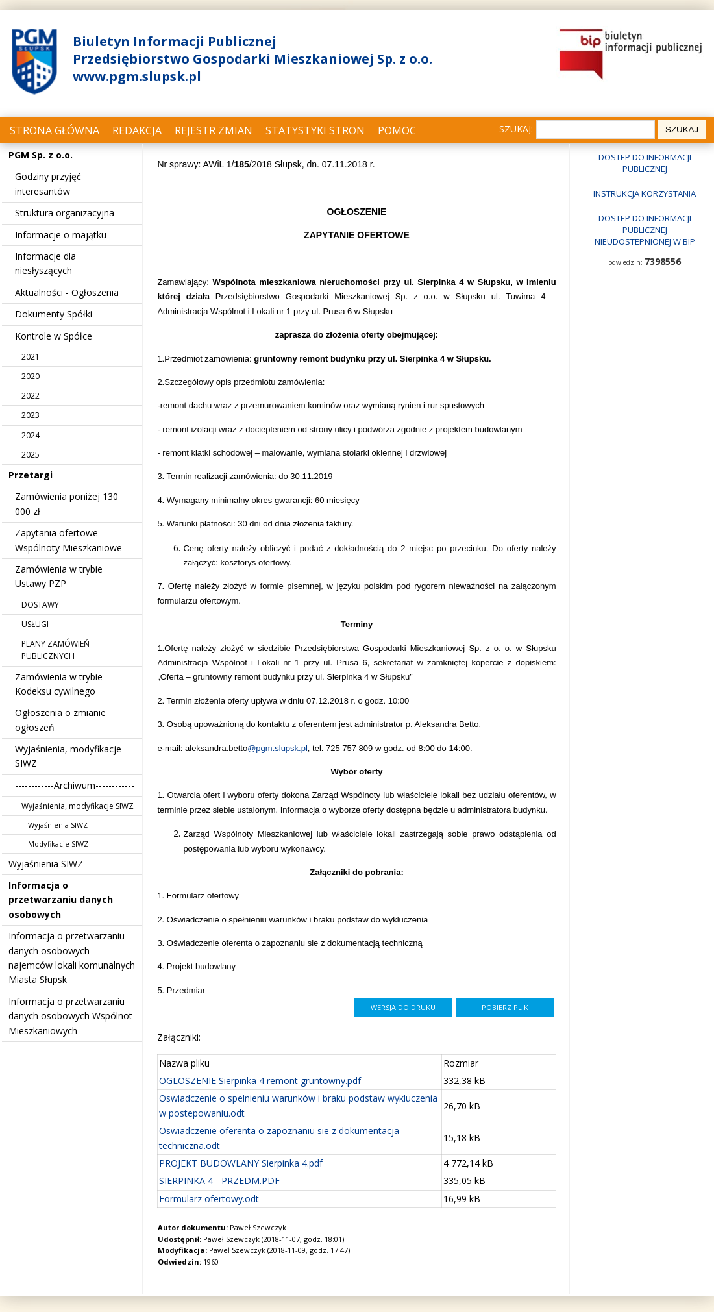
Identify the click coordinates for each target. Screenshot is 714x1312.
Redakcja (137, 130)
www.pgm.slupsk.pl (137, 76)
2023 (30, 415)
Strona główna (54, 130)
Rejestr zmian (213, 130)
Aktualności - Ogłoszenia (67, 292)
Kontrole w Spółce (53, 336)
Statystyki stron (315, 130)
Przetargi (30, 475)
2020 (30, 376)
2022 (30, 395)
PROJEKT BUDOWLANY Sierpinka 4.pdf (241, 1163)
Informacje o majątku (60, 235)
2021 (30, 356)
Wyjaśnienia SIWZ (58, 825)
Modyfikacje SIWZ (58, 843)
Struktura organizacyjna (64, 212)
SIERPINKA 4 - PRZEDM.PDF (219, 1180)
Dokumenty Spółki (53, 314)
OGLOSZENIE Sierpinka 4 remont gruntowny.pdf (260, 1080)
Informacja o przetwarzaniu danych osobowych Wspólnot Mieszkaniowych (70, 1016)
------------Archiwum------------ (74, 785)
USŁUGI (35, 624)
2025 (30, 454)
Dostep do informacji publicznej (644, 163)
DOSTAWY (40, 604)
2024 (30, 435)
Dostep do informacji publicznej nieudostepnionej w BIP (645, 229)
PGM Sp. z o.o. (40, 155)
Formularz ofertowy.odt (209, 1199)
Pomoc (397, 130)
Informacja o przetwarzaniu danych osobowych (60, 900)
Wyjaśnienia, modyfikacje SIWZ (77, 805)
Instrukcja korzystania (644, 193)
